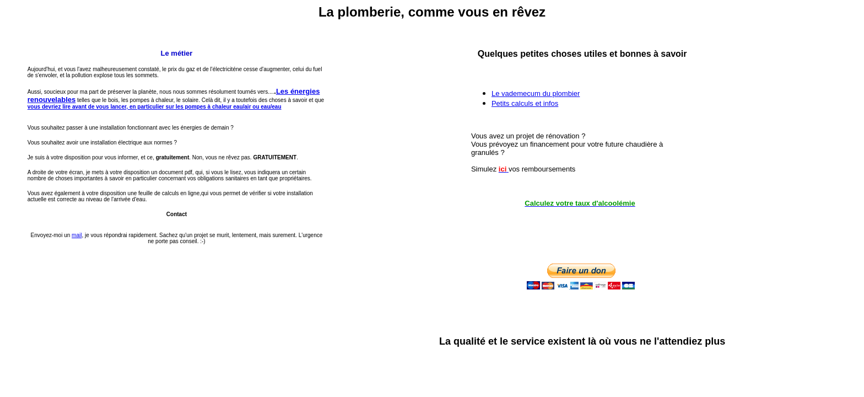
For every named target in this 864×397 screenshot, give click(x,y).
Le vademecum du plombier (536, 93)
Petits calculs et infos (525, 103)
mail (77, 235)
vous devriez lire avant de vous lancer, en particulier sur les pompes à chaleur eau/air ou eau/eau (155, 107)
